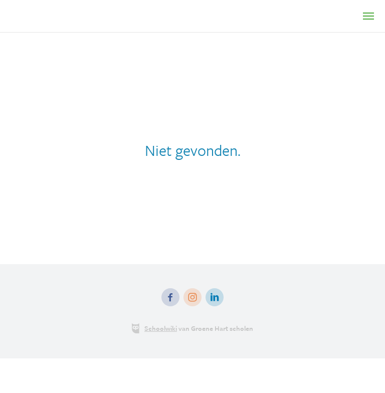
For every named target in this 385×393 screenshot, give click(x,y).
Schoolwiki (160, 328)
